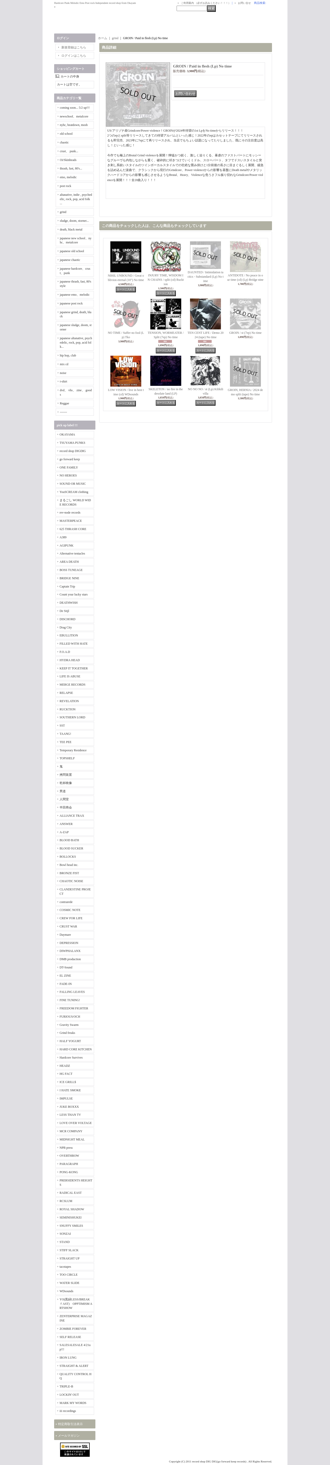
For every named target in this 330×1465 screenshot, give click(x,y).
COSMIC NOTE (70, 910)
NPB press (66, 1147)
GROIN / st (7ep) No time (245, 333)
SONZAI (65, 1234)
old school (66, 133)
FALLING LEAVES (72, 992)
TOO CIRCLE (69, 1274)
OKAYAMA (67, 434)
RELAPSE (66, 693)
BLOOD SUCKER (71, 848)
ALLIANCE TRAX (72, 815)
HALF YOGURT (70, 1041)
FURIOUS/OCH (70, 1016)
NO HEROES (68, 475)
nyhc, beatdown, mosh (74, 125)
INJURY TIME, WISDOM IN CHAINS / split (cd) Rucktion (166, 280)
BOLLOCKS (68, 856)
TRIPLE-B (66, 1386)
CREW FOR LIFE (71, 918)
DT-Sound (66, 967)
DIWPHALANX (70, 951)
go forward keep (70, 459)
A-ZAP (64, 832)
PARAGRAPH (69, 1164)
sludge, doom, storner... (74, 221)
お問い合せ (244, 3)
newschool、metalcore (74, 116)
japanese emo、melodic (75, 294)
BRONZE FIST (69, 873)
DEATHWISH (69, 602)
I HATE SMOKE (70, 1090)
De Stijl (64, 611)
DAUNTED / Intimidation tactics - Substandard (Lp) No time (205, 276)
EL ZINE (65, 975)
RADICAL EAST (71, 1193)
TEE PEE (65, 742)
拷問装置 (66, 775)
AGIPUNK (66, 545)
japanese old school (72, 251)
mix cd (64, 364)
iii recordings (68, 1411)
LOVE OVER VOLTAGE (76, 1123)
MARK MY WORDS (73, 1403)
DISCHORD (67, 619)
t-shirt (63, 381)
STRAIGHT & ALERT (74, 1366)
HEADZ (65, 1066)
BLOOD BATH (69, 840)
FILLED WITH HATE (74, 643)
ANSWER (66, 824)
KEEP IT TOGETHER (74, 668)
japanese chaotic (70, 260)
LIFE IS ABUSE (70, 676)
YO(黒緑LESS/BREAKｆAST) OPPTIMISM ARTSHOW (76, 1304)
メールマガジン (69, 1435)
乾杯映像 (66, 783)
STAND (65, 1242)
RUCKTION (68, 709)
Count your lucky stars (74, 594)
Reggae (64, 403)
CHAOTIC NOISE (71, 881)
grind (63, 212)
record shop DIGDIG (73, 451)
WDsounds (66, 1291)
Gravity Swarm (69, 1025)
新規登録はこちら (73, 47)
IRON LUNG (68, 1357)
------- (63, 412)
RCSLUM (66, 1201)
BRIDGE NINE (69, 578)
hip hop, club (68, 355)
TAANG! (65, 734)
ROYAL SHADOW (72, 1209)
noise (63, 373)
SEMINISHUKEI (70, 1217)
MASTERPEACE (71, 521)
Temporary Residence (73, 750)
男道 (63, 791)
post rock (65, 186)
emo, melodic (68, 177)
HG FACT (66, 1074)
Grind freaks (67, 1033)
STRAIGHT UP (69, 1258)
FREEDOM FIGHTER (74, 1008)
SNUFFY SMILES (71, 1226)
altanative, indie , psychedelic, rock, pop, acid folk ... (76, 199)
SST (62, 725)
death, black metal (71, 229)
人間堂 (64, 799)
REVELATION (69, 701)
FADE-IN (66, 984)
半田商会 (66, 807)
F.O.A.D (65, 652)
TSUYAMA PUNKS (72, 443)
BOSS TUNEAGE (71, 570)
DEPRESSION (69, 943)
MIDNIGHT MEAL (72, 1139)
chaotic (64, 142)
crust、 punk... (69, 151)
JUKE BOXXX (69, 1107)
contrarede (66, 902)
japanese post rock (71, 303)
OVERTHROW (69, 1155)
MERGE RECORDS (72, 684)
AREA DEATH (69, 562)
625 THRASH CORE (73, 529)
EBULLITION (69, 635)
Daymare (65, 934)
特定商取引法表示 (70, 1424)
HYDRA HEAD (70, 660)
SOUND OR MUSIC (73, 484)
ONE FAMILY (69, 467)
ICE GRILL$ (68, 1082)
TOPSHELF (67, 758)
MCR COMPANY (71, 1131)
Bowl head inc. (69, 865)
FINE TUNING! (70, 1000)
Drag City (66, 627)
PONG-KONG (69, 1172)
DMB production (70, 959)
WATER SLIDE (69, 1283)
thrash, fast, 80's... (71, 168)
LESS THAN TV (70, 1115)
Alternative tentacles (72, 553)
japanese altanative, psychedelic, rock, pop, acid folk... (76, 342)
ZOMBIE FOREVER (73, 1329)
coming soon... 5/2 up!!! (75, 107)
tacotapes (65, 1266)
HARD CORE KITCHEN (76, 1049)
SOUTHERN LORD (72, 717)
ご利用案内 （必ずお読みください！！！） (206, 3)
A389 (63, 537)
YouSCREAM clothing (74, 492)
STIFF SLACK (69, 1250)
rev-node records (70, 512)
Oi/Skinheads (68, 160)
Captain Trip (67, 586)
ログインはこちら (73, 55)
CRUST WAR (68, 926)
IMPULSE (66, 1098)
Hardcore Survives (71, 1057)
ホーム (102, 38)
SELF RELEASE (70, 1337)
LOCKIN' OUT (69, 1394)
